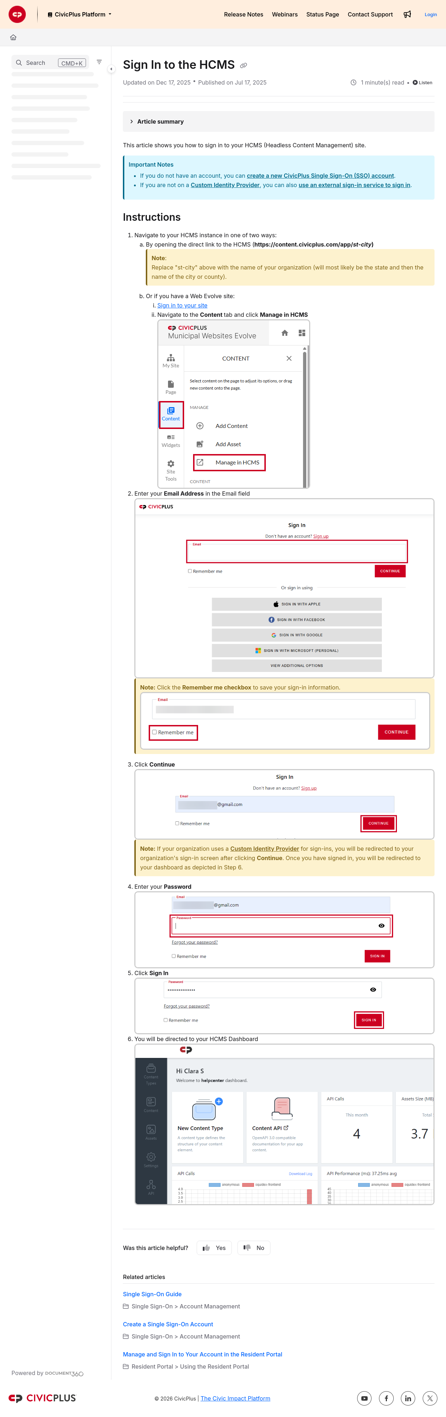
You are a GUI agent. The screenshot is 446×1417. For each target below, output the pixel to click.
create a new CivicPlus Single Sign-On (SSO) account (320, 175)
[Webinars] (285, 14)
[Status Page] (322, 14)
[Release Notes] (244, 14)
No (254, 1247)
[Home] (13, 37)
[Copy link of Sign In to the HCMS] (243, 65)
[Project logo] (17, 14)
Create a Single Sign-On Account (168, 1324)
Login (431, 14)
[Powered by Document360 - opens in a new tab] (47, 1373)
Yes (214, 1247)
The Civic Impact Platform (235, 1398)
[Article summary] (279, 121)
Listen (422, 82)
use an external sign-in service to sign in (355, 185)
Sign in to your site (182, 305)
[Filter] (99, 62)
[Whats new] (407, 14)
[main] (278, 713)
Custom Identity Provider (225, 185)
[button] (50, 62)
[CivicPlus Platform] (79, 14)
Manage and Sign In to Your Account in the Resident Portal (202, 1354)
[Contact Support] (370, 14)
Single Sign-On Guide (152, 1294)
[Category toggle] (111, 69)
